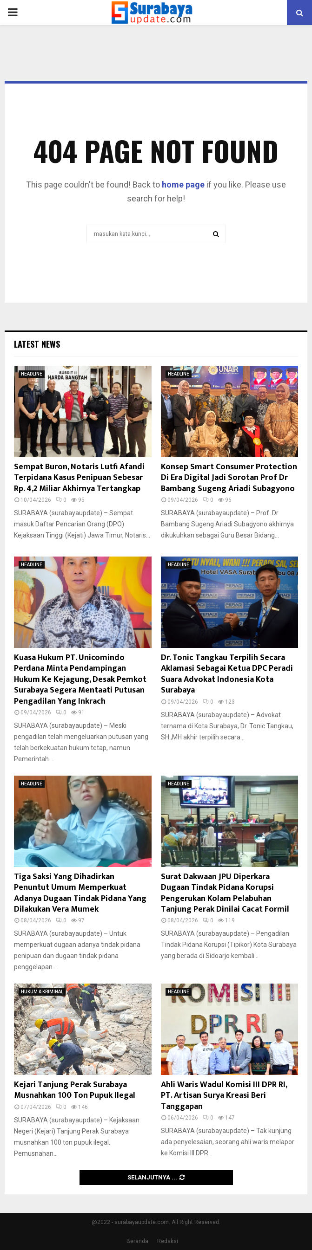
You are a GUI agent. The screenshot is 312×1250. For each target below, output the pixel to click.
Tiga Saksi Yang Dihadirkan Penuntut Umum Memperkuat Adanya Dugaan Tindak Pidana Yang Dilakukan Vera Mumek (80, 893)
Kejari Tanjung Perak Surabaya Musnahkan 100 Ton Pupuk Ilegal (74, 1090)
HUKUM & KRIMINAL (42, 991)
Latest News (37, 344)
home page (183, 184)
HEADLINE (31, 373)
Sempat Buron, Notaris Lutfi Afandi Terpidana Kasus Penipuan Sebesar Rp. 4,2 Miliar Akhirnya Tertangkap (79, 478)
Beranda (137, 1241)
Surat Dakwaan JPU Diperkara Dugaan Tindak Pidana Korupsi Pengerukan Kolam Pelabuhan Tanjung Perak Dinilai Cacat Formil (225, 893)
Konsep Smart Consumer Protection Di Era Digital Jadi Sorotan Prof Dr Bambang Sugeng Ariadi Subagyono (229, 478)
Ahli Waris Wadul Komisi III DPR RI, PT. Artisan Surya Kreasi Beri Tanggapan (224, 1096)
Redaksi (167, 1241)
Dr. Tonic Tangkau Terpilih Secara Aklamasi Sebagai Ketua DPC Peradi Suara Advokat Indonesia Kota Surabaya (227, 674)
